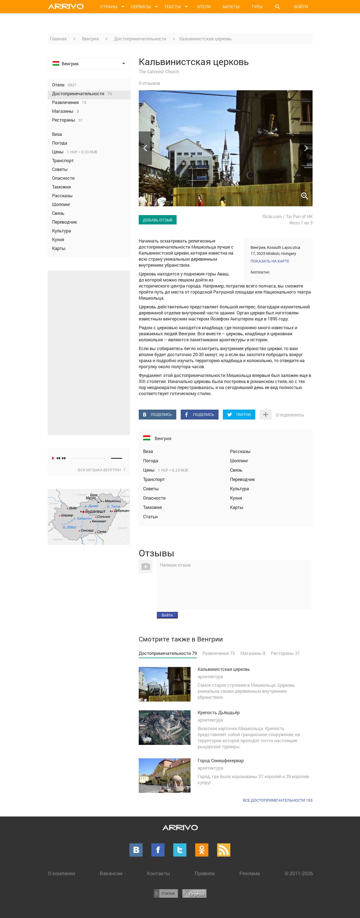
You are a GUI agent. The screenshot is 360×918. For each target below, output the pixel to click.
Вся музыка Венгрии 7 (102, 469)
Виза (148, 451)
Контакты (158, 873)
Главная (58, 38)
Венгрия (90, 38)
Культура (239, 488)
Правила (205, 873)
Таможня (152, 507)
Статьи (150, 516)
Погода (150, 460)
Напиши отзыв (175, 565)
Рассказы (240, 451)
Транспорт (154, 479)
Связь (236, 470)
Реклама (249, 873)
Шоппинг (239, 460)
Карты (236, 507)
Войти (301, 6)
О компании (61, 873)
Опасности (154, 498)
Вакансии (111, 873)
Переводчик (242, 479)
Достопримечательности (140, 38)
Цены (149, 470)
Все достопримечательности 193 (278, 800)
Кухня (236, 498)
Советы (151, 488)
